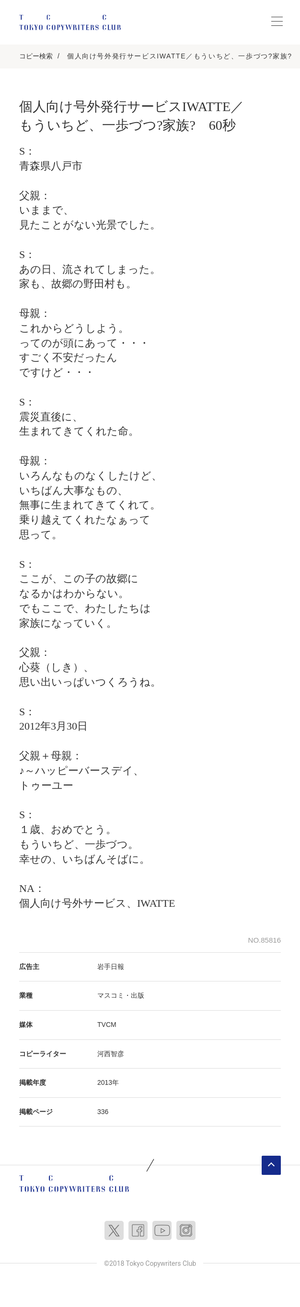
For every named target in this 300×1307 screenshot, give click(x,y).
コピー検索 (36, 56)
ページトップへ (271, 1165)
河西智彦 (110, 1054)
